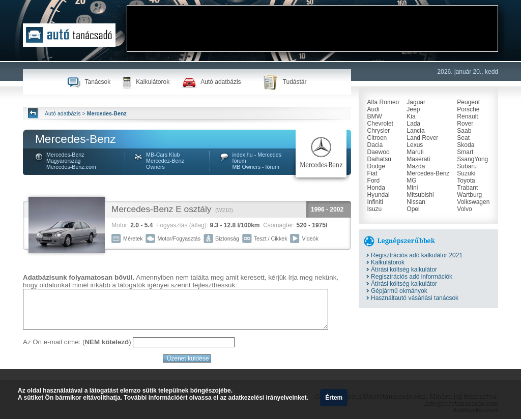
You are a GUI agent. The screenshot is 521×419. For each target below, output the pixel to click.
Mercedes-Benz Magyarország (65, 158)
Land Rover (422, 137)
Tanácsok (97, 81)
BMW (374, 116)
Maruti (415, 152)
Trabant (467, 187)
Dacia (375, 144)
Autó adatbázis (220, 81)
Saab (464, 130)
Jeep (413, 109)
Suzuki (466, 173)
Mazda (416, 166)
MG (411, 180)
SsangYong (472, 159)
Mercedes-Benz (428, 173)
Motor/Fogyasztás (178, 238)
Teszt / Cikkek (270, 238)
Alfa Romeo (383, 102)
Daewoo (378, 152)
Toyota (466, 180)
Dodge (376, 166)
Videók (310, 238)
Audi (373, 109)
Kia (411, 116)
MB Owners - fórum (255, 167)
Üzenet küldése (187, 358)
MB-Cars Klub (163, 155)
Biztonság (227, 238)
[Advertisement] (312, 28)
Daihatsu (379, 159)
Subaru (467, 166)
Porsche (468, 109)
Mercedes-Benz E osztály (161, 209)
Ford (373, 180)
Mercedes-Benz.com (71, 167)
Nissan (416, 201)
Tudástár (295, 81)
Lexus (415, 144)
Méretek (133, 238)
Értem (333, 397)
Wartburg (469, 194)
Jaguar (416, 102)
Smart (465, 152)
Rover (465, 123)
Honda (376, 187)
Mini (412, 187)
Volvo (464, 209)
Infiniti (375, 201)
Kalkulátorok (152, 81)
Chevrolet (380, 123)
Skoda (465, 144)
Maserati (418, 159)
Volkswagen (473, 201)
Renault (467, 116)
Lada (413, 123)
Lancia (415, 130)
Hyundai (378, 194)
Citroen (377, 137)
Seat (463, 137)
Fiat (372, 173)
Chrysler (378, 130)
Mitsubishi (420, 194)
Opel (413, 209)
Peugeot (468, 102)
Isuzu (374, 209)
